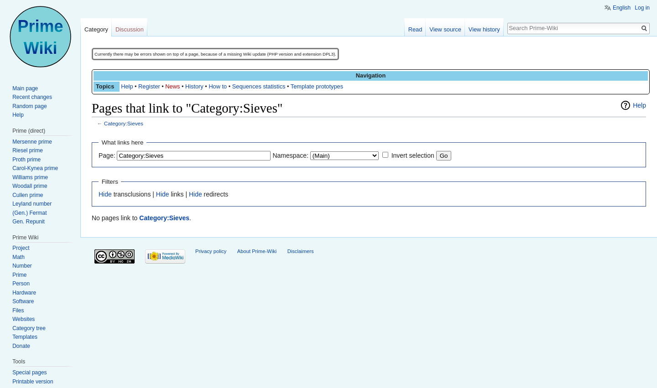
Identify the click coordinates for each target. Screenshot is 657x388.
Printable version (32, 381)
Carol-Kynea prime (35, 168)
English (622, 8)
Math (18, 257)
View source (445, 29)
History (194, 86)
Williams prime (30, 177)
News (172, 86)
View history (484, 29)
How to (218, 86)
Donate (21, 346)
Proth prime (26, 159)
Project (20, 248)
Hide (105, 194)
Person (21, 283)
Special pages (29, 372)
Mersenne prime (32, 142)
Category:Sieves (123, 123)
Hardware (24, 293)
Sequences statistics (259, 86)
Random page (29, 106)
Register (149, 86)
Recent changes (32, 97)
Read (415, 29)
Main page (25, 88)
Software (23, 301)
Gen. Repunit (28, 221)
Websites (23, 319)
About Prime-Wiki (256, 251)
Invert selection (412, 155)
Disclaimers (300, 251)
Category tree (29, 328)
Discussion (129, 29)
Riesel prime (27, 150)
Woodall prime (29, 186)
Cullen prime (27, 195)
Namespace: (290, 155)
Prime (19, 275)
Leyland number (32, 204)
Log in (642, 8)
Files (18, 310)
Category (96, 29)
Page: (107, 155)
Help (127, 86)
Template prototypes (317, 86)
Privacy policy (210, 251)
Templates (24, 337)
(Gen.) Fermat (29, 213)
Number (22, 266)
